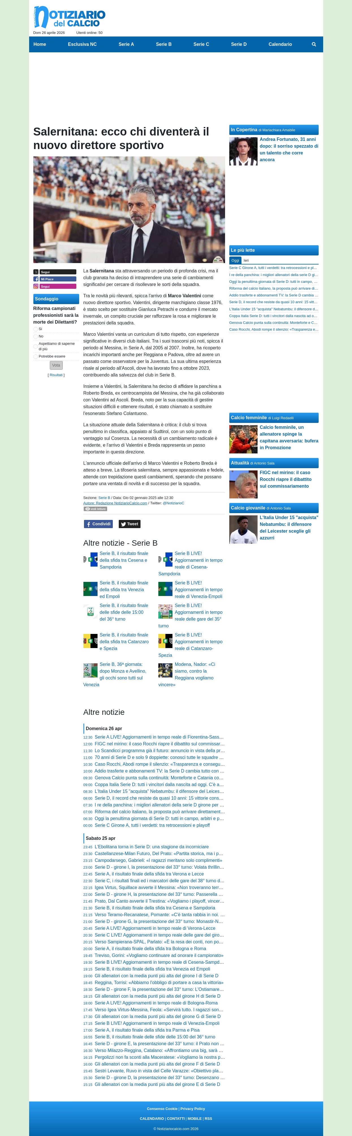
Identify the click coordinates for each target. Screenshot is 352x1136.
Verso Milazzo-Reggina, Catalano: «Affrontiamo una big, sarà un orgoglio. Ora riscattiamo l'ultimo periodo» (201, 1050)
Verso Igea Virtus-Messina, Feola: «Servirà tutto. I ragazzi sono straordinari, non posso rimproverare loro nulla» (206, 1009)
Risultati (56, 375)
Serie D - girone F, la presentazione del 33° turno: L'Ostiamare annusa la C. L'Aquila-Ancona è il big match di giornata (212, 989)
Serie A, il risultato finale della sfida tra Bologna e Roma (150, 948)
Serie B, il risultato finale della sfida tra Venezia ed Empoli (124, 589)
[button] (56, 365)
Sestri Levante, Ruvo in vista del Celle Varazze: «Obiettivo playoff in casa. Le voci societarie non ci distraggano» (207, 1070)
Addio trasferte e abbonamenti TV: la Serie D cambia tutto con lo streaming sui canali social (185, 771)
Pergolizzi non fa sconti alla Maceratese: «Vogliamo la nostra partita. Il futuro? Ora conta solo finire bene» (200, 1057)
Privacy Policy (192, 1109)
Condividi (98, 524)
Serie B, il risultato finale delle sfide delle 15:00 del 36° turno (124, 612)
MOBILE (195, 1118)
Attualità (240, 463)
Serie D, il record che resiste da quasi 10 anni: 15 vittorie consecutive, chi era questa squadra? (189, 798)
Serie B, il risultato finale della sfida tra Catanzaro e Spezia (124, 641)
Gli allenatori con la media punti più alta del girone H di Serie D (158, 996)
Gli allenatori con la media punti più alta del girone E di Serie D (157, 1084)
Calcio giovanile (248, 507)
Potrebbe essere (52, 356)
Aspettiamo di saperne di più (57, 346)
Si (40, 329)
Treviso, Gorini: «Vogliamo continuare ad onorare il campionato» (159, 955)
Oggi (235, 260)
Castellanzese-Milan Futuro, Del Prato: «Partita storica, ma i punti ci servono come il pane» (186, 853)
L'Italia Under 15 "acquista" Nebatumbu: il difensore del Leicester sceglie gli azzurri (178, 791)
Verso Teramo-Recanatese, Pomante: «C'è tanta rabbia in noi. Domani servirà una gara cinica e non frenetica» (205, 914)
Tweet (129, 524)
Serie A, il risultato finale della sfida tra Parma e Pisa (147, 1030)
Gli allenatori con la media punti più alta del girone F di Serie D (157, 1064)
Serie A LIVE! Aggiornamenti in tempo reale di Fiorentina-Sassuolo (161, 737)
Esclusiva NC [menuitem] (82, 44)
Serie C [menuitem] (201, 44)
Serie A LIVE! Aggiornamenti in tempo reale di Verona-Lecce (155, 928)
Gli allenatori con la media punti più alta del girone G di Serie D (158, 1016)
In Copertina (244, 129)
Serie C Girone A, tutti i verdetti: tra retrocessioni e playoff (152, 825)
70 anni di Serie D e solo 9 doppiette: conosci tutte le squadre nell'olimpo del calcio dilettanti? (188, 757)
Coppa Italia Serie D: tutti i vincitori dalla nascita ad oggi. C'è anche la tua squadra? (178, 784)
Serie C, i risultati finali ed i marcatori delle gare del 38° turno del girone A (168, 880)
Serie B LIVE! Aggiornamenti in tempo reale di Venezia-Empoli (199, 589)
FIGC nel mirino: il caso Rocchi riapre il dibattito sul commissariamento (165, 743)
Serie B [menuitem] (164, 44)
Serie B (104, 498)
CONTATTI (176, 1118)
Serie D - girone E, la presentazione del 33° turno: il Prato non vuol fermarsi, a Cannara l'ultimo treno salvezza (205, 1043)
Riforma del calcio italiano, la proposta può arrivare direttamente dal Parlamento (175, 811)
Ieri (246, 260)
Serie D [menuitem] (239, 44)
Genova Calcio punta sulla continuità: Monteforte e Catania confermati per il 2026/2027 (182, 777)
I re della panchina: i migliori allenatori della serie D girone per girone (163, 804)
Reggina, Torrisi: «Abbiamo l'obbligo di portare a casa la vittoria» (159, 982)
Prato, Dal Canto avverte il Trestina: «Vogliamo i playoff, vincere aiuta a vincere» (175, 901)
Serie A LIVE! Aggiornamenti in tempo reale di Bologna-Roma (156, 1003)
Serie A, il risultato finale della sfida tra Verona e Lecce (149, 874)
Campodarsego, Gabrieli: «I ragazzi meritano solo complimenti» (158, 860)
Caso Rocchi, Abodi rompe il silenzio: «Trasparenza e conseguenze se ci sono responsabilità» (189, 764)
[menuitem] (313, 44)
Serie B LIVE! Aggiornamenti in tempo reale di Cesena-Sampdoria (161, 962)
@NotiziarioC (173, 503)
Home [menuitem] (40, 44)
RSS (208, 1118)
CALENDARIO (152, 1118)
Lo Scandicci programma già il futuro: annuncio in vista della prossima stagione (174, 750)
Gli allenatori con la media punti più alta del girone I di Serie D (157, 975)
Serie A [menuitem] (126, 44)
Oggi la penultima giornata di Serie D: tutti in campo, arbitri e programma (167, 818)
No (41, 336)
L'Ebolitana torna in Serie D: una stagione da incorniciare (152, 846)
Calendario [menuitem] (280, 44)
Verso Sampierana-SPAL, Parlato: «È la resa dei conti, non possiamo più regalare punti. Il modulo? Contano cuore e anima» (219, 941)
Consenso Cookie (162, 1109)
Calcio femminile (249, 417)
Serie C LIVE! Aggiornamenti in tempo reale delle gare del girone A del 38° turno (175, 935)
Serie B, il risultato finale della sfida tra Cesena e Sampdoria (124, 560)
